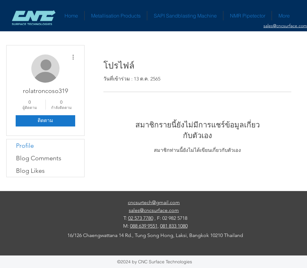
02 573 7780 (140, 218)
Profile (25, 145)
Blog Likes (30, 170)
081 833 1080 (174, 226)
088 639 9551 (144, 226)
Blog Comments (38, 158)
